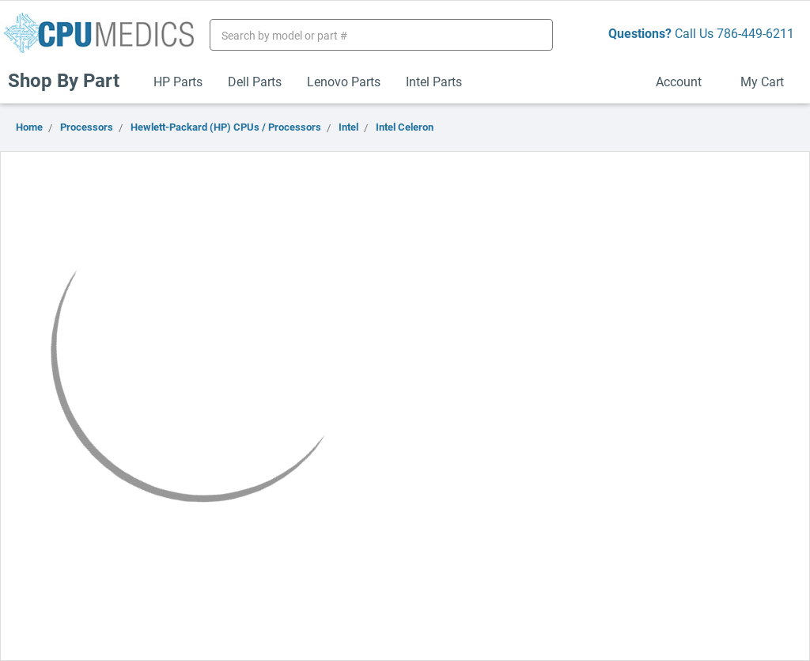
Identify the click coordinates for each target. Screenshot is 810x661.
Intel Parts (434, 81)
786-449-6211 (755, 33)
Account (685, 81)
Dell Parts (255, 81)
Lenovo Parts (343, 81)
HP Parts (177, 81)
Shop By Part (70, 80)
